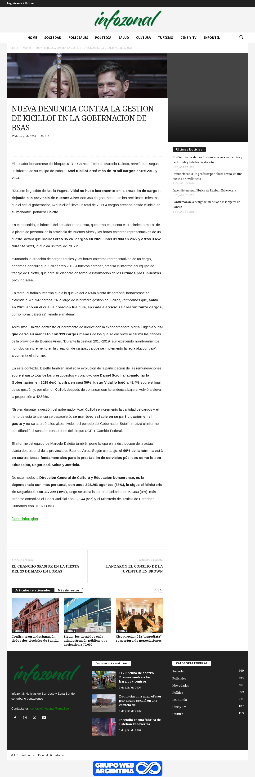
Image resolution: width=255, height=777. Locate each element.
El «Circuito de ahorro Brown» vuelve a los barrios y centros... (136, 677)
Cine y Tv (188, 38)
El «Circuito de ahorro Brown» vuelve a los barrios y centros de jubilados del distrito (207, 160)
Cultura (143, 38)
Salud (123, 38)
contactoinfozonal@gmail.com (51, 708)
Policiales (78, 38)
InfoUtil (212, 38)
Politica (103, 38)
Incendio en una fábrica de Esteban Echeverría (204, 190)
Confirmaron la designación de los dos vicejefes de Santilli (206, 204)
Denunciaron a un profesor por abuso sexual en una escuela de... (140, 701)
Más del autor (68, 590)
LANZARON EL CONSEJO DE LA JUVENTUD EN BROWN (134, 568)
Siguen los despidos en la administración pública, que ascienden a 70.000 (85, 640)
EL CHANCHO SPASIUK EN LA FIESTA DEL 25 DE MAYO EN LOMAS (45, 568)
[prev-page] (155, 590)
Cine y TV (179, 707)
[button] (241, 37)
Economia (179, 700)
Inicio (14, 48)
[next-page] (160, 590)
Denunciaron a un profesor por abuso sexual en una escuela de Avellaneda (207, 176)
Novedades (180, 685)
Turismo (165, 38)
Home (32, 38)
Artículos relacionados (33, 590)
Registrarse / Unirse (20, 3)
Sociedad (52, 38)
